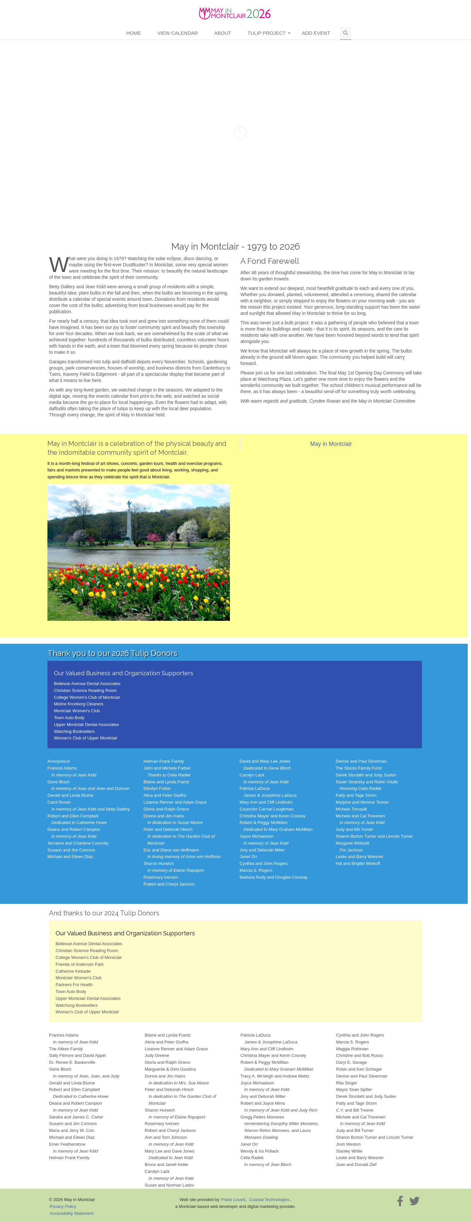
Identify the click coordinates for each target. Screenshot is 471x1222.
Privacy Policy (63, 1206)
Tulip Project (267, 33)
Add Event (316, 33)
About (222, 33)
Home (133, 33)
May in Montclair (331, 444)
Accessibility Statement (72, 1213)
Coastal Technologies (269, 1199)
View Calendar (177, 33)
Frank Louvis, (234, 1199)
